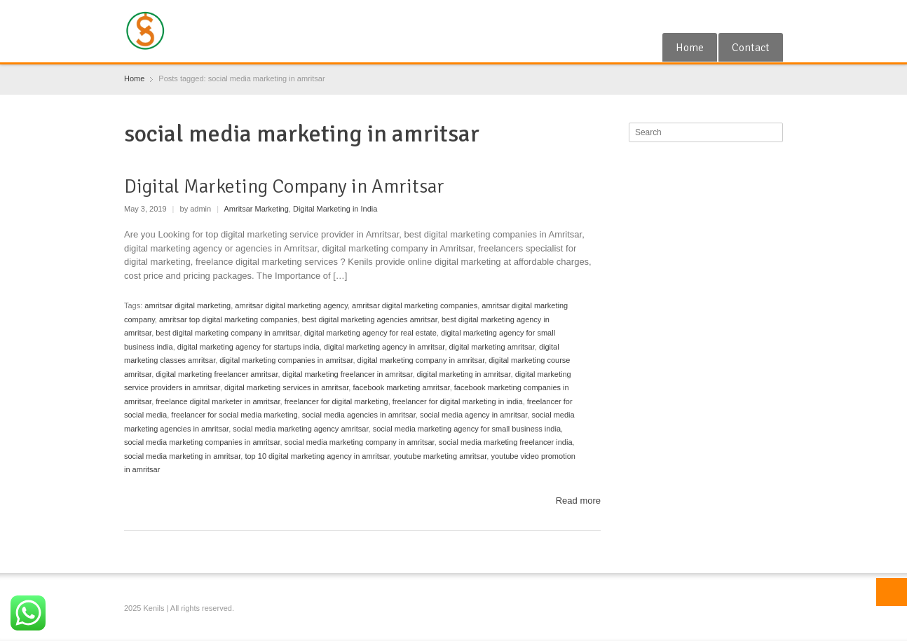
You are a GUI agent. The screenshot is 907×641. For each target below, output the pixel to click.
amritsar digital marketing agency (291, 305)
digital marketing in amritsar (464, 374)
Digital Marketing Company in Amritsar (284, 186)
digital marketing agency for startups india (248, 347)
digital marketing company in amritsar (421, 360)
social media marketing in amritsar (182, 456)
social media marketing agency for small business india (467, 429)
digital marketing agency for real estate (370, 333)
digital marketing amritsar (492, 347)
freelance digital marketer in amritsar (218, 401)
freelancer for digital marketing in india (458, 401)
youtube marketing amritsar (440, 456)
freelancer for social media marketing (234, 415)
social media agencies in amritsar (359, 415)
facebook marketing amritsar (401, 387)
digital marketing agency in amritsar (384, 347)
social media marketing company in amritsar (360, 442)
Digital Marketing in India (335, 209)
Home (690, 48)
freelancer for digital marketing (336, 401)
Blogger (774, 16)
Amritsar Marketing (256, 209)
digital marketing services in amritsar (286, 387)
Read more (578, 500)
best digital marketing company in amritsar (227, 333)
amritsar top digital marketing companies (228, 319)
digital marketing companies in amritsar (286, 360)
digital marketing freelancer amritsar (217, 374)
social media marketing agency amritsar (300, 429)
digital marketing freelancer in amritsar (347, 374)
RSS (751, 16)
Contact (751, 48)
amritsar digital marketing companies (414, 305)
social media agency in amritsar (473, 415)
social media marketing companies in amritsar (202, 442)
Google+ (729, 16)
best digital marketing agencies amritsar (369, 319)
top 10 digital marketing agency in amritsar (317, 456)
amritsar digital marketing (187, 305)
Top (891, 592)
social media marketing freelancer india (506, 442)
